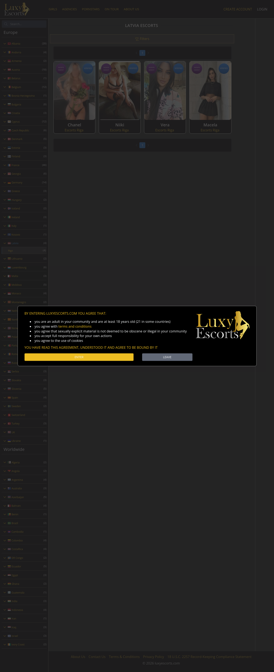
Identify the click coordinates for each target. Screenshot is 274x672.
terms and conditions (74, 326)
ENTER (79, 357)
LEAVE (167, 357)
